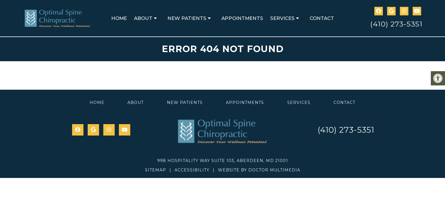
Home (119, 18)
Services (282, 18)
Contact (322, 18)
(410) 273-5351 (396, 24)
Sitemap (155, 170)
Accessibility (192, 170)
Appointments (242, 18)
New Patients (186, 18)
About (143, 18)
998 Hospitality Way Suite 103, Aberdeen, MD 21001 (222, 160)
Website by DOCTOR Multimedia (259, 170)
